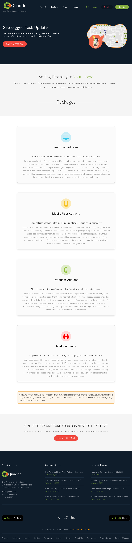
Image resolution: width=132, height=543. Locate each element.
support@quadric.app (10, 495)
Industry (27, 538)
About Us (79, 538)
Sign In (107, 8)
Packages (48, 538)
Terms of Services (122, 538)
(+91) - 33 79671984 (9, 497)
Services (59, 538)
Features (16, 538)
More (77, 8)
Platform (12, 518)
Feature (54, 8)
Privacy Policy (105, 538)
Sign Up (122, 8)
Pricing (65, 8)
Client (119, 518)
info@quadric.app (9, 492)
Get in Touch (91, 8)
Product (42, 8)
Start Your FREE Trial (15, 44)
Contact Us (91, 538)
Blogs (68, 538)
